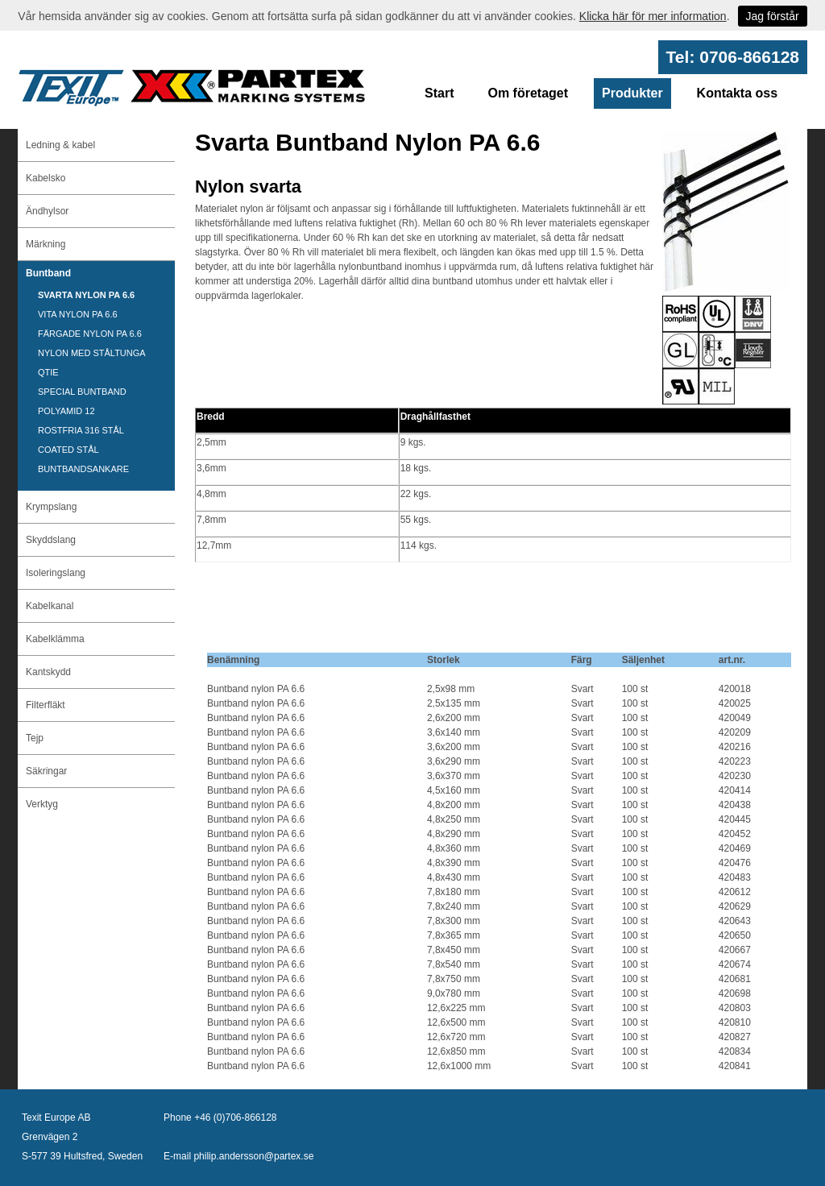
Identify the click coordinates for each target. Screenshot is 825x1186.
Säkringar (46, 771)
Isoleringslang (55, 572)
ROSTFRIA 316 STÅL (81, 430)
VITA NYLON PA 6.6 (78, 314)
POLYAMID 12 (66, 411)
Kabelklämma (55, 639)
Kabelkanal (49, 606)
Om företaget (527, 93)
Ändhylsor (47, 211)
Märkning (45, 244)
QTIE (48, 372)
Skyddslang (51, 539)
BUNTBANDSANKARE (83, 469)
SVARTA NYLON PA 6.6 (86, 295)
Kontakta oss (737, 93)
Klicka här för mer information (653, 16)
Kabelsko (45, 178)
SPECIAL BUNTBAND (82, 391)
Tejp (35, 738)
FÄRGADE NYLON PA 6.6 (90, 333)
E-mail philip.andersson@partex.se (238, 1156)
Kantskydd (48, 672)
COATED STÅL (68, 449)
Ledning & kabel (60, 145)
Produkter (632, 93)
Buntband (48, 273)
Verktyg (42, 804)
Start (439, 93)
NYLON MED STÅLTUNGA (92, 353)
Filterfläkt (45, 705)
